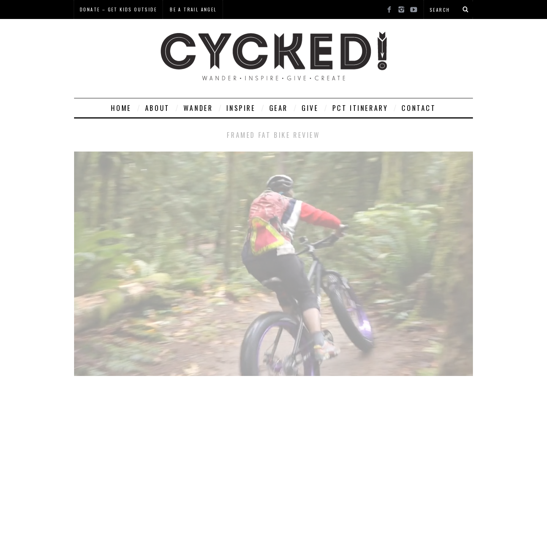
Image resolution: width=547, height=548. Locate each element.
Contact (419, 108)
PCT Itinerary (360, 108)
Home (121, 108)
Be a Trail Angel (193, 9)
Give (310, 108)
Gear (278, 108)
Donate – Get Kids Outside (118, 9)
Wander (198, 108)
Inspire (240, 108)
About (157, 108)
